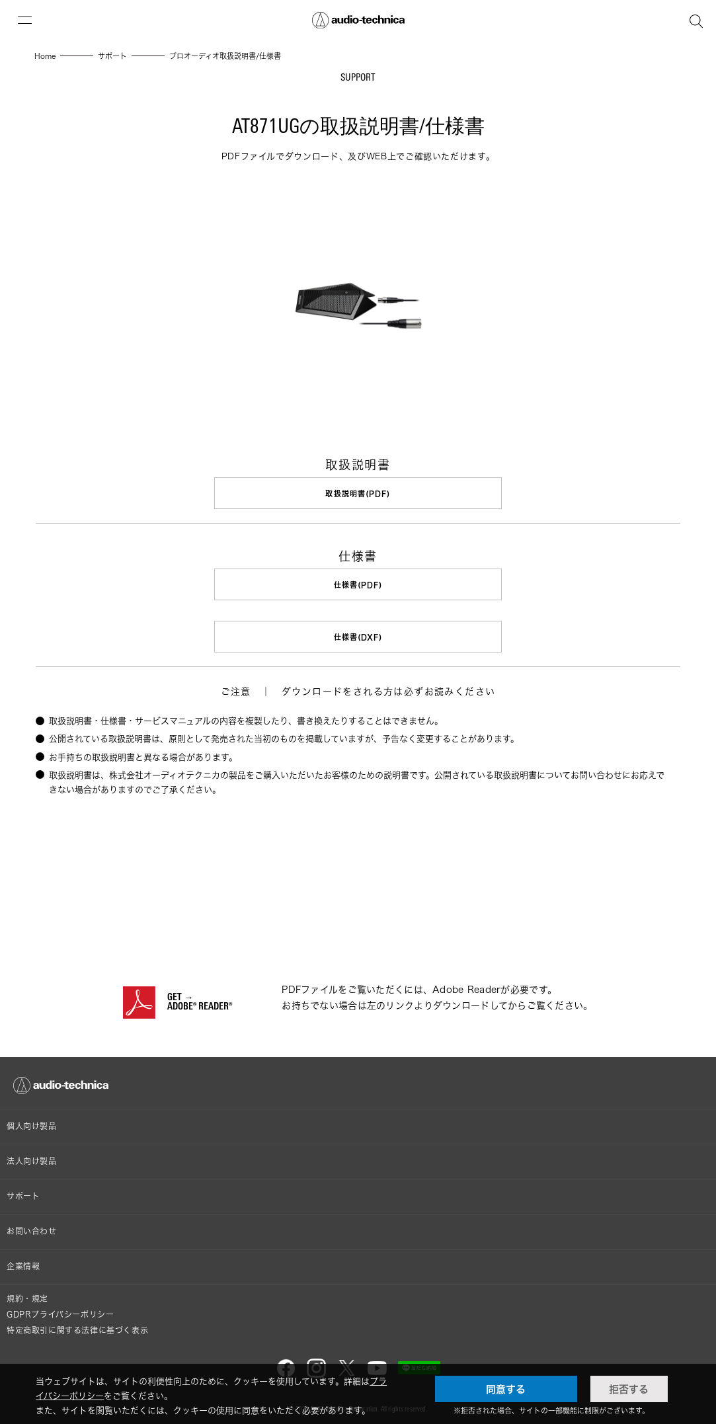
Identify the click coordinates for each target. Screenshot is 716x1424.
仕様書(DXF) (358, 636)
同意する (506, 1389)
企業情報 (23, 1264)
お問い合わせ (32, 1229)
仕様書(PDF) (358, 584)
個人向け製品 (32, 1123)
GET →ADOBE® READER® (199, 1000)
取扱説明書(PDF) (358, 493)
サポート (23, 1194)
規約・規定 (27, 1296)
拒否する (629, 1389)
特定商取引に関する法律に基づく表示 (77, 1328)
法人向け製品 (32, 1159)
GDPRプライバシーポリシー (60, 1312)
